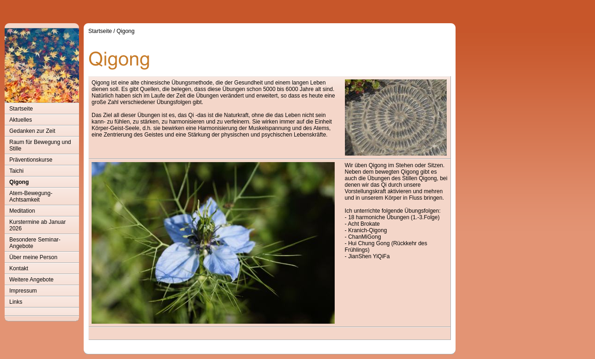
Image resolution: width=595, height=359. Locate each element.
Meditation (22, 211)
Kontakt (18, 268)
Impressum (23, 290)
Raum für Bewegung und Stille (40, 145)
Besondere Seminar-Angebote (34, 242)
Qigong (19, 182)
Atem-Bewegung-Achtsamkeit (31, 196)
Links (15, 302)
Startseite (21, 108)
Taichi (16, 171)
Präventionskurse (31, 160)
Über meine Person (33, 257)
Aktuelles (20, 120)
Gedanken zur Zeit (32, 131)
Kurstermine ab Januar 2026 (37, 225)
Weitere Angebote (31, 279)
